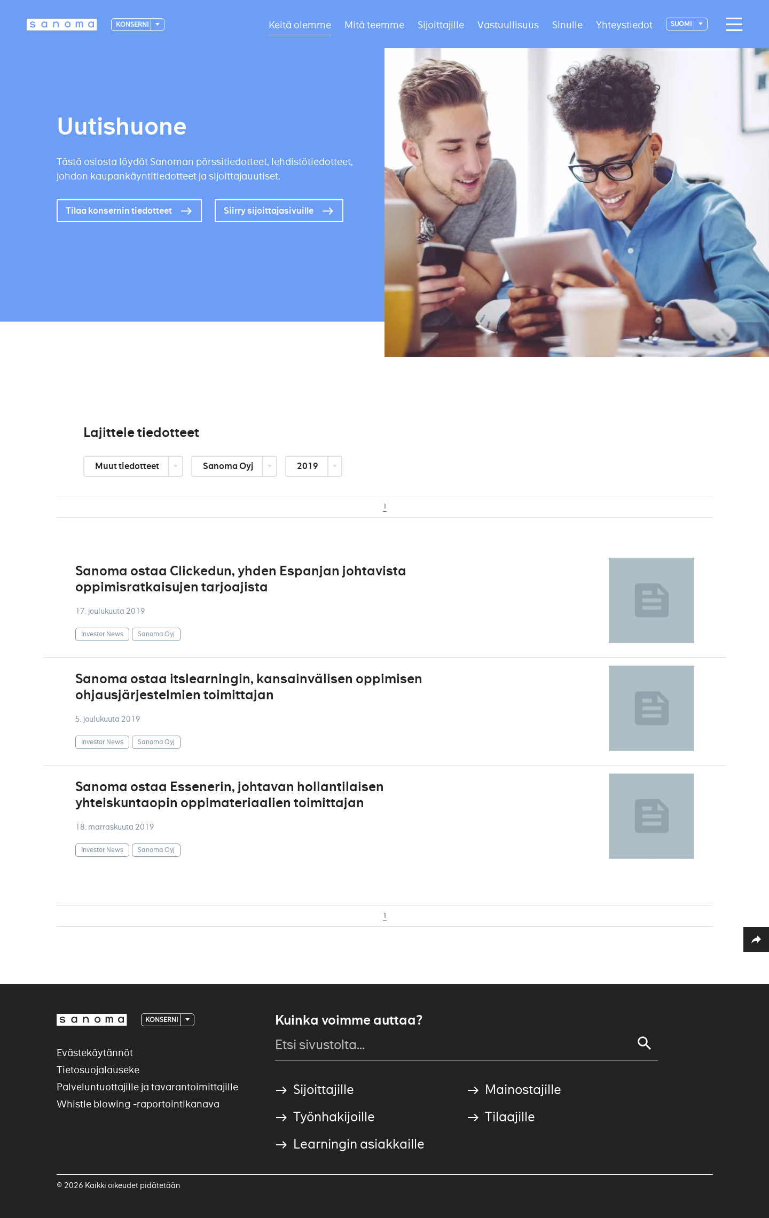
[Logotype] (62, 24)
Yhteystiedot (624, 24)
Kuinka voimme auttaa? (348, 1020)
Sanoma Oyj (229, 466)
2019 (308, 466)
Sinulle (567, 24)
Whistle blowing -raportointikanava (138, 1104)
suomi (682, 24)
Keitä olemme (300, 24)
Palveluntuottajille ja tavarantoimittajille (147, 1087)
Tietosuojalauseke (98, 1070)
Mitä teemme (374, 24)
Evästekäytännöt (95, 1053)
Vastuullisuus (508, 24)
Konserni (133, 24)
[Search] (644, 1043)
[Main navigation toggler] (731, 24)
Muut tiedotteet (128, 466)
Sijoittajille (441, 24)
